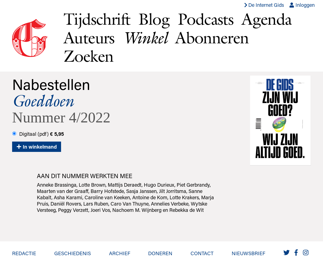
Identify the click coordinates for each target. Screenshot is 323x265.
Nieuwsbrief (248, 253)
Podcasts (205, 19)
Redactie (24, 253)
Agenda (266, 19)
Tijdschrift (97, 19)
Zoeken (88, 56)
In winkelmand (36, 146)
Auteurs (89, 37)
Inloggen (302, 5)
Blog (154, 19)
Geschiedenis (72, 253)
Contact (202, 253)
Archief (119, 253)
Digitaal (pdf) (38, 133)
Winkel (145, 37)
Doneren (160, 253)
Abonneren (212, 37)
